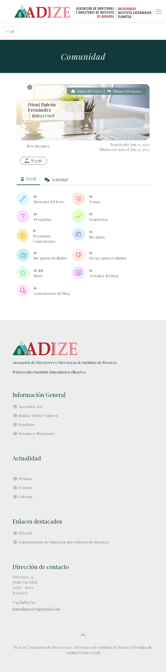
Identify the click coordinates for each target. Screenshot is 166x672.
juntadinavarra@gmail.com (36, 609)
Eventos (25, 487)
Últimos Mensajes (124, 91)
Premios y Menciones (37, 433)
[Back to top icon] (83, 635)
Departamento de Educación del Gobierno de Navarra (64, 542)
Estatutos (26, 424)
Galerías (26, 496)
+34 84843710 (24, 602)
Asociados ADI (30, 406)
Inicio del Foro (86, 91)
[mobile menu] (158, 11)
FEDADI (25, 533)
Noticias (25, 478)
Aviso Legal (90, 652)
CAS (10, 31)
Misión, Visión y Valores (38, 415)
